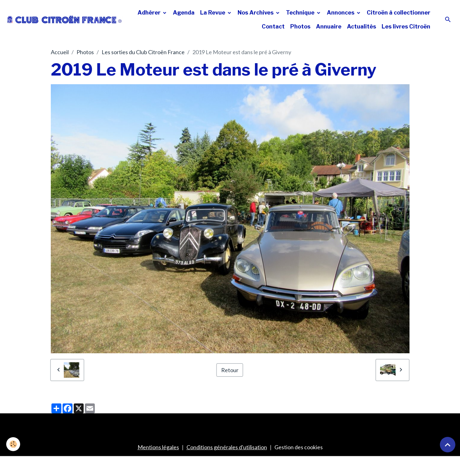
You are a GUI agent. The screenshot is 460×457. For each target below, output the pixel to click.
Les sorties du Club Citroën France (143, 52)
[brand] (65, 19)
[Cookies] (13, 444)
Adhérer (150, 12)
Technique (301, 12)
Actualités (361, 26)
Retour (230, 370)
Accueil (60, 52)
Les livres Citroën (406, 26)
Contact (273, 26)
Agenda (184, 12)
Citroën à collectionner (398, 12)
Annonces (341, 12)
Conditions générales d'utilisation (226, 447)
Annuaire (328, 26)
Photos (300, 26)
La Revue (213, 12)
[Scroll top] (447, 444)
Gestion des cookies (298, 447)
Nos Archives (256, 12)
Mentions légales (158, 447)
